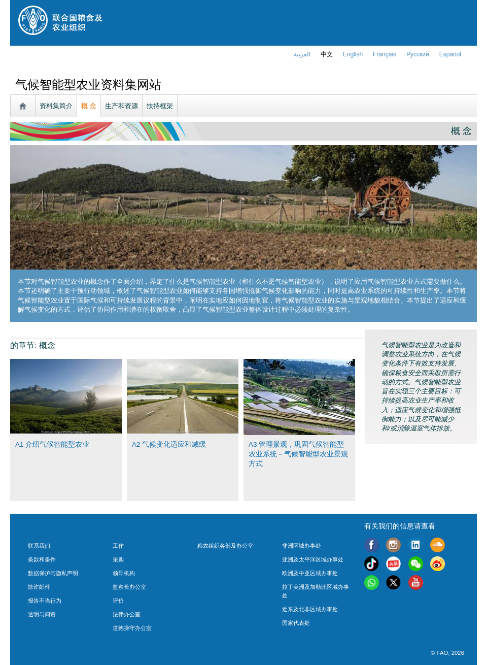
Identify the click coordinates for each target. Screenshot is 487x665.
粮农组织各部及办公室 (225, 546)
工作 (118, 546)
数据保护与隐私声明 (53, 573)
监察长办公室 (129, 587)
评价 (118, 600)
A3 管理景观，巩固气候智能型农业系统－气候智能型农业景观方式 (298, 454)
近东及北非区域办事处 (310, 609)
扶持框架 (160, 106)
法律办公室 (127, 614)
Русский (417, 54)
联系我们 (39, 546)
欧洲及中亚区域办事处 (310, 573)
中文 (327, 54)
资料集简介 (56, 106)
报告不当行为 (44, 600)
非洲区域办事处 (301, 546)
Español (450, 54)
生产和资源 (121, 106)
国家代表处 (296, 623)
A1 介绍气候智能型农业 (52, 444)
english (353, 54)
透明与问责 (42, 614)
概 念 (88, 106)
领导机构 (124, 573)
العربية (302, 54)
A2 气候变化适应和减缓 (169, 444)
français (384, 54)
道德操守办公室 (132, 628)
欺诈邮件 (39, 587)
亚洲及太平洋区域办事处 (312, 559)
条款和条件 (42, 559)
